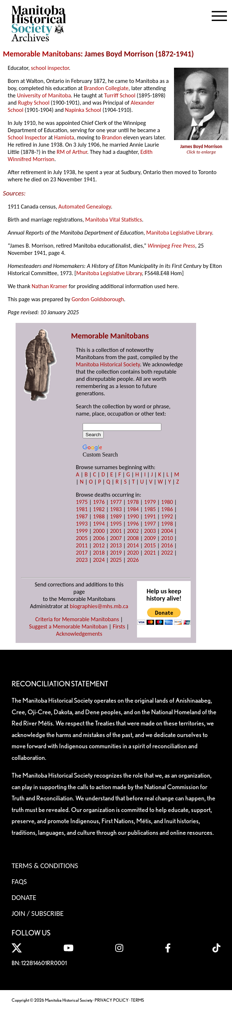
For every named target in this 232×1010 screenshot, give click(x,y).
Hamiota (64, 137)
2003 (150, 530)
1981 (81, 509)
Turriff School (119, 95)
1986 (167, 509)
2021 (150, 552)
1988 (98, 516)
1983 (115, 509)
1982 (98, 509)
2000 (98, 530)
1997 (150, 523)
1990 (132, 516)
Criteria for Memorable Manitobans (77, 619)
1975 (81, 501)
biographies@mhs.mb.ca (99, 606)
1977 (115, 501)
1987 (81, 516)
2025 (115, 559)
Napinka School (83, 109)
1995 (115, 523)
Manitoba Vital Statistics (113, 219)
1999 (81, 530)
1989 (115, 516)
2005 (81, 538)
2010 (167, 538)
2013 (115, 545)
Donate (24, 897)
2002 (132, 530)
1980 (167, 501)
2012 (98, 545)
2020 (132, 552)
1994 (98, 523)
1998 (167, 523)
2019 (115, 552)
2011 (81, 545)
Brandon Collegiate (106, 88)
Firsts (119, 626)
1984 (132, 509)
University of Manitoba (44, 95)
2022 (167, 552)
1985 (150, 509)
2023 (81, 559)
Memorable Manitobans (42, 54)
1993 (81, 523)
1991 (150, 516)
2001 (115, 530)
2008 (132, 538)
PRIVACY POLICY (112, 1000)
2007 (115, 538)
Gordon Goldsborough (97, 299)
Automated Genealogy (84, 206)
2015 (150, 545)
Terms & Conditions (45, 865)
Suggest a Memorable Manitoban (68, 626)
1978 (132, 501)
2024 (98, 559)
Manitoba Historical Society (108, 364)
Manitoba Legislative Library (179, 232)
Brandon (112, 137)
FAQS (19, 881)
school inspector (50, 67)
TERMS (137, 1000)
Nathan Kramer (49, 286)
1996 (132, 523)
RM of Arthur (72, 151)
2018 (98, 552)
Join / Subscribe (38, 913)
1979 (150, 501)
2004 (167, 530)
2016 (167, 545)
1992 (167, 516)
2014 (132, 545)
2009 (150, 538)
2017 (81, 552)
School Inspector (27, 137)
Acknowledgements (79, 633)
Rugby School (33, 102)
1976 (98, 501)
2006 (98, 538)
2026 (132, 559)
